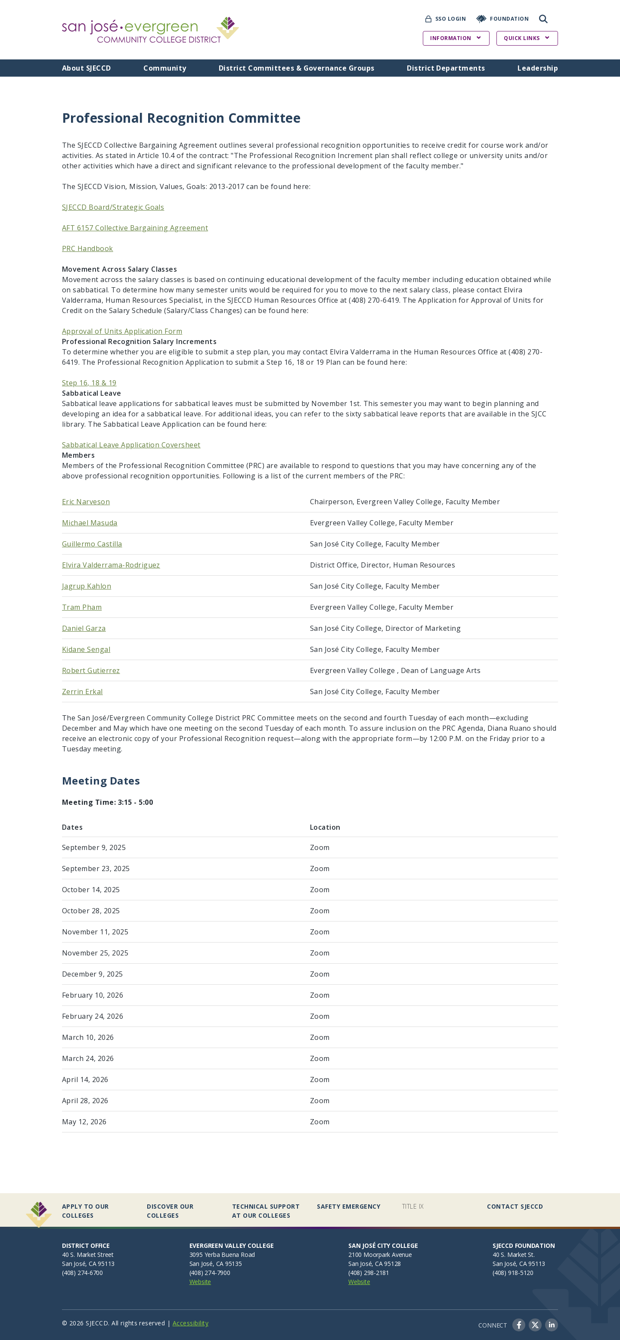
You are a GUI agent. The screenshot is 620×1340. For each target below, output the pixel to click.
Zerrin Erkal (82, 691)
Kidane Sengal (86, 649)
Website (200, 1282)
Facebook (518, 1324)
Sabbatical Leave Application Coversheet (131, 445)
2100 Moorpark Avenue (380, 1254)
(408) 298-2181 (368, 1273)
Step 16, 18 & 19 (89, 383)
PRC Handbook (87, 248)
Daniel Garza (84, 628)
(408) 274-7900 (209, 1273)
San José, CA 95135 (215, 1263)
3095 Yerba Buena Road (222, 1254)
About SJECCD (86, 68)
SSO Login (450, 18)
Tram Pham (82, 607)
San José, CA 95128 (374, 1263)
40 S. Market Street (88, 1254)
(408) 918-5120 (513, 1273)
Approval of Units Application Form (122, 331)
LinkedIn (551, 1324)
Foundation (509, 18)
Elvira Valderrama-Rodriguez (111, 565)
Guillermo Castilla (92, 544)
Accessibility (190, 1323)
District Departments (446, 68)
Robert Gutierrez (91, 670)
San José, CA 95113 (88, 1263)
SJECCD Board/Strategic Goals (113, 207)
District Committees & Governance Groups (297, 68)
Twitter (535, 1324)
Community (164, 68)
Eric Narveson (86, 501)
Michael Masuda (90, 522)
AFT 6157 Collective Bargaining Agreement (135, 228)
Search (543, 19)
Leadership (538, 68)
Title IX (413, 1206)
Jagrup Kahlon (86, 586)
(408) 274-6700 (82, 1273)
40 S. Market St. (514, 1254)
